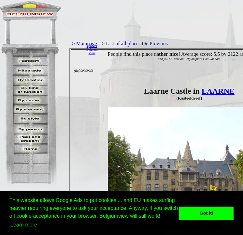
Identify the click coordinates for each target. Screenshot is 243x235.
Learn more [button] (23, 224)
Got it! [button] (206, 213)
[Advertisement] (172, 49)
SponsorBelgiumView (91, 49)
